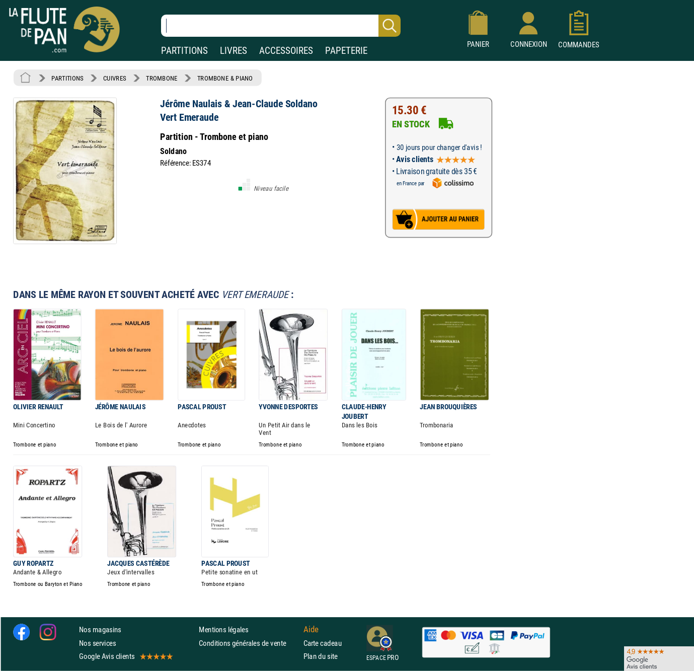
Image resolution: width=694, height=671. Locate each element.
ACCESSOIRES (286, 50)
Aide (311, 630)
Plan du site (320, 656)
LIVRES (233, 50)
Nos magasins (100, 629)
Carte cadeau (322, 643)
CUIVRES (114, 78)
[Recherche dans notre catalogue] (281, 26)
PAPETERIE (346, 50)
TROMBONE (161, 78)
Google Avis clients (125, 656)
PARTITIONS (184, 50)
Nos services (97, 643)
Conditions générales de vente (249, 643)
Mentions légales (223, 629)
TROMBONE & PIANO (225, 78)
